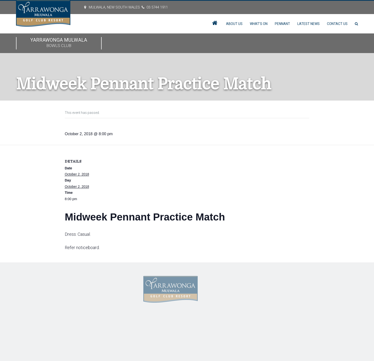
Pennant (282, 24)
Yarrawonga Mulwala (58, 43)
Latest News (308, 24)
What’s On (259, 24)
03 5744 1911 (157, 7)
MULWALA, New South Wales (114, 7)
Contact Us (337, 24)
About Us (234, 24)
